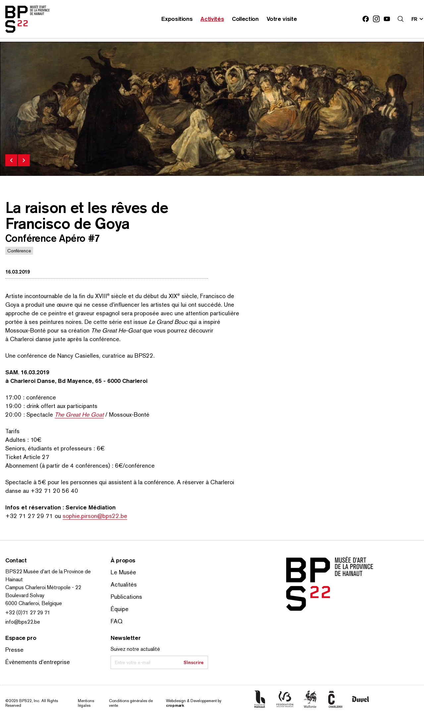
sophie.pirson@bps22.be (95, 516)
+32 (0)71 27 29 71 (27, 612)
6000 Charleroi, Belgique (33, 603)
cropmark (175, 705)
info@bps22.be (22, 621)
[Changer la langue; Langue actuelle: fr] (417, 19)
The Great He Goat (79, 414)
